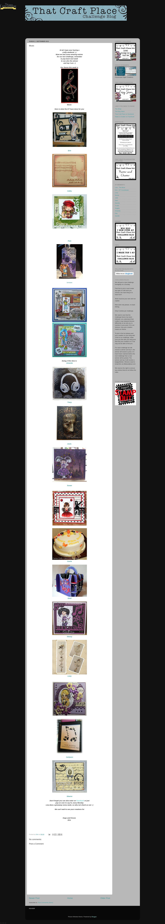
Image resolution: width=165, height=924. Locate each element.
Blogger (94, 917)
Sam (116, 200)
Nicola (117, 195)
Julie (116, 198)
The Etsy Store (120, 111)
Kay (116, 213)
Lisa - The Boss (120, 187)
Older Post (105, 898)
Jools (69, 444)
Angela (117, 208)
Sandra (117, 203)
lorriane (69, 282)
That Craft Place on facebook (124, 114)
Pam (69, 241)
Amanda (117, 211)
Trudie (117, 205)
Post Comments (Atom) (45, 902)
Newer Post (34, 898)
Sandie (117, 216)
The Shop (118, 109)
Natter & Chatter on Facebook (124, 116)
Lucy (116, 192)
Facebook (80, 801)
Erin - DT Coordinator (122, 190)
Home (70, 898)
